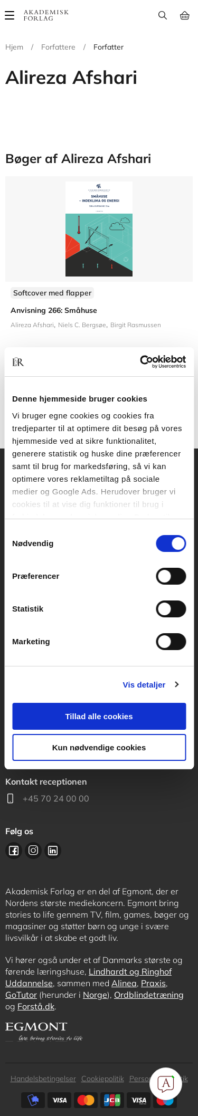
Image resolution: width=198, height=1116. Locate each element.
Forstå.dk (35, 1006)
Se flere (99, 284)
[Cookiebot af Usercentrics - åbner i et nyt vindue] (141, 362)
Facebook (13, 850)
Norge (95, 994)
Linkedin (52, 850)
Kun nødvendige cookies (99, 747)
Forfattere (58, 47)
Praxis (153, 983)
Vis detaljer (144, 684)
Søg (162, 15)
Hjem (14, 47)
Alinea (124, 983)
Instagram (33, 850)
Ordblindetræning (149, 994)
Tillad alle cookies (99, 716)
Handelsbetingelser (43, 1078)
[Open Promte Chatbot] (165, 1083)
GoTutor (21, 994)
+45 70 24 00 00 (56, 798)
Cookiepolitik (102, 1078)
